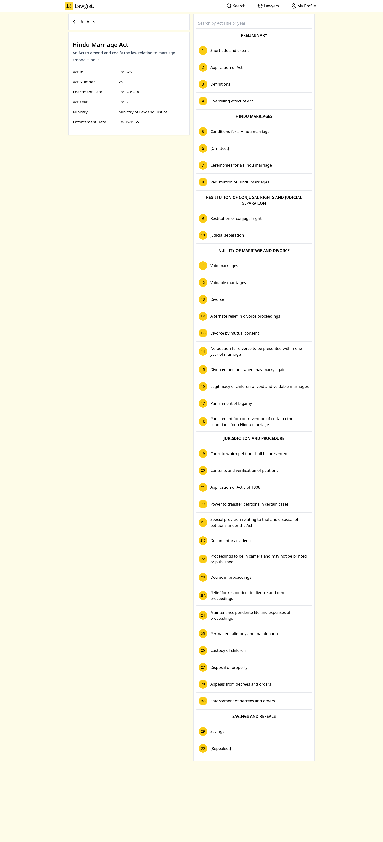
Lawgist (79, 6)
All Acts (83, 22)
